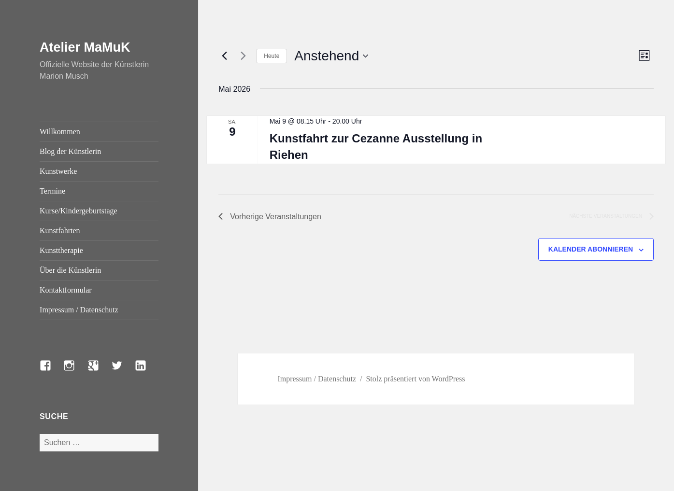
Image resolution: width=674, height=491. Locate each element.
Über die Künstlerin (70, 270)
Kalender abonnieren (590, 249)
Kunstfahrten (60, 230)
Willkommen (60, 131)
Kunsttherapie (61, 250)
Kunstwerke (58, 171)
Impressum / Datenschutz (79, 310)
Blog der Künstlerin (70, 151)
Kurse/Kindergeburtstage (78, 211)
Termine (52, 191)
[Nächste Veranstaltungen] (243, 56)
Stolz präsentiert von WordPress (415, 379)
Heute (271, 56)
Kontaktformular (66, 290)
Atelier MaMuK (85, 47)
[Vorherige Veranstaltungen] (224, 56)
